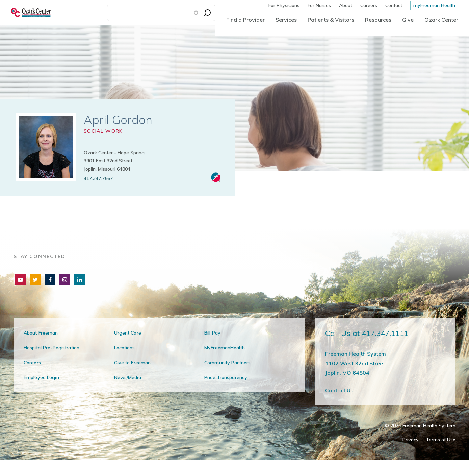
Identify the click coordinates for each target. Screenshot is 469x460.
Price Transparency (225, 377)
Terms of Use (440, 440)
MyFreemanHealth (224, 348)
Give (408, 19)
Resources (378, 19)
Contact (393, 5)
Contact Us (339, 390)
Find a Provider (245, 19)
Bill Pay (212, 333)
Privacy (410, 440)
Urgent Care (127, 333)
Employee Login (41, 377)
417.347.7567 (98, 178)
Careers (368, 5)
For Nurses (319, 5)
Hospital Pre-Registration (51, 348)
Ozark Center (441, 19)
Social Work (103, 131)
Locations (124, 348)
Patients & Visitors (331, 19)
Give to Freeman (132, 363)
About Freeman (41, 333)
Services (286, 19)
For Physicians (283, 5)
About (345, 5)
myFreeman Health (434, 5)
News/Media (127, 377)
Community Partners (227, 363)
